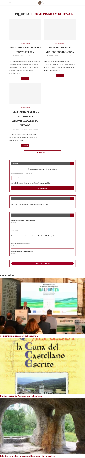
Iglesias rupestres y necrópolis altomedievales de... (27, 456)
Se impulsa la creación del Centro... (19, 336)
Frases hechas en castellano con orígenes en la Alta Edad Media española (33, 236)
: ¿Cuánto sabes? (42, 263)
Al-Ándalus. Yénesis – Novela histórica (23, 220)
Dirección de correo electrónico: (22, 174)
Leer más (25, 78)
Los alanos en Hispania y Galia (20, 243)
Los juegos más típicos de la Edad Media (23, 228)
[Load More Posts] (42, 152)
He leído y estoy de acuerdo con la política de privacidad (30, 183)
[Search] (75, 2)
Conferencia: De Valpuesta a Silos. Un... (21, 396)
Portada (11, 9)
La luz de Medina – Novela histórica (22, 251)
